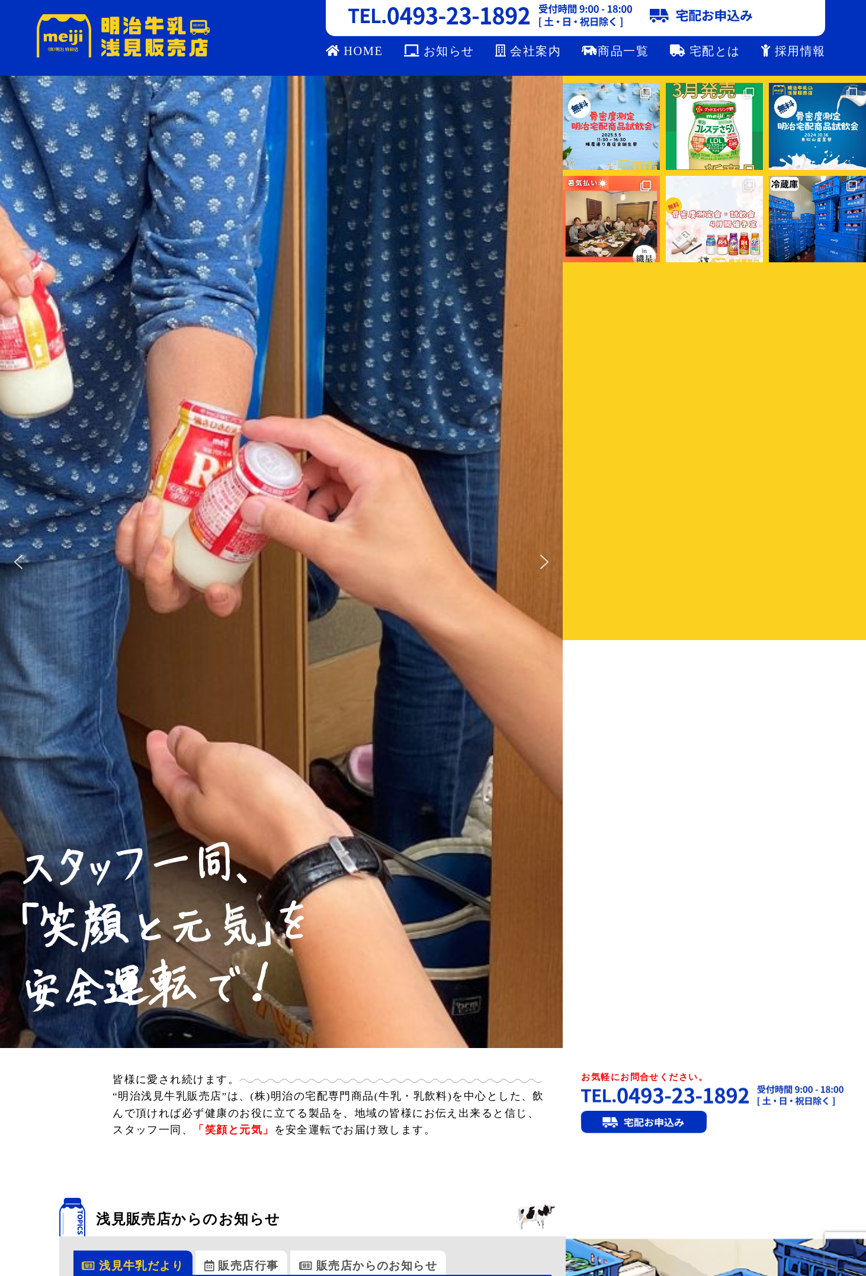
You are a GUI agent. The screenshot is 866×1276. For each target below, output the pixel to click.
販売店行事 (241, 1265)
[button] (18, 561)
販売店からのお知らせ (368, 1265)
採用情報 (793, 50)
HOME (354, 50)
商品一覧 (615, 50)
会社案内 (528, 50)
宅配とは (705, 50)
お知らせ (439, 50)
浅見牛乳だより (133, 1265)
